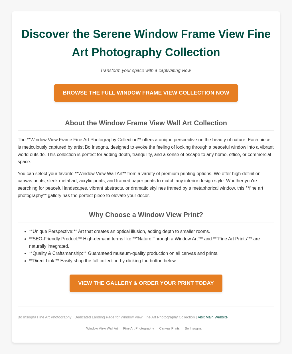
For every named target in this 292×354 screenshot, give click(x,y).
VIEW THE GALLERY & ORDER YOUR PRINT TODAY (146, 283)
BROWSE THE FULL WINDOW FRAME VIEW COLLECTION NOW (146, 93)
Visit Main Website (213, 317)
